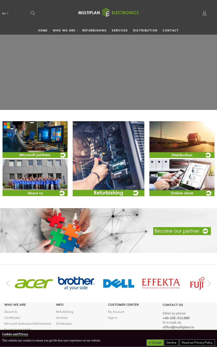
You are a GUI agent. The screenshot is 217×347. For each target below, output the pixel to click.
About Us (10, 312)
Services (62, 318)
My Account (116, 312)
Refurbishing (64, 312)
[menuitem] (43, 30)
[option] (34, 283)
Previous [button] (8, 283)
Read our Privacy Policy (197, 342)
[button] (5, 14)
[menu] (108, 30)
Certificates (12, 318)
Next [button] (208, 283)
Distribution (64, 324)
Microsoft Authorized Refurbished (27, 324)
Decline (172, 342)
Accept (156, 342)
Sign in (112, 318)
